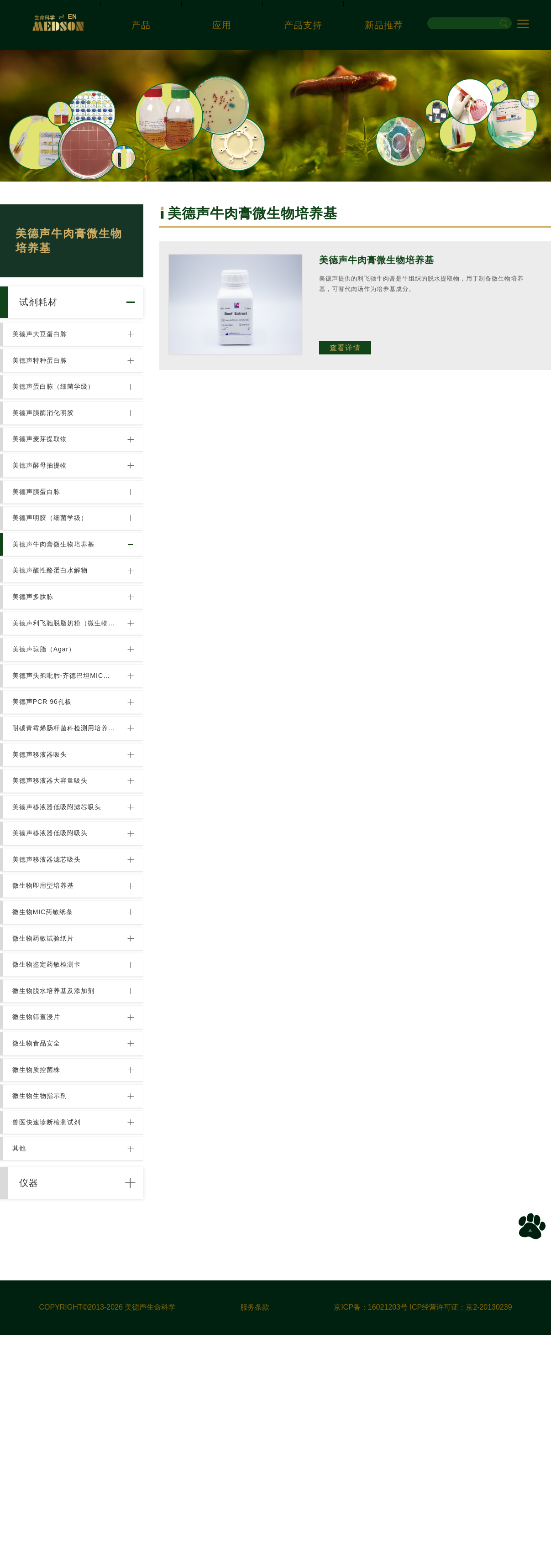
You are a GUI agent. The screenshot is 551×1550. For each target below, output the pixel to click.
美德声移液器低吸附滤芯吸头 (60, 929)
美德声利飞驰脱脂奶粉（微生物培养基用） (65, 703)
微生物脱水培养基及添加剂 (57, 1156)
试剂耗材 (47, 306)
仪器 (36, 1393)
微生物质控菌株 (40, 1253)
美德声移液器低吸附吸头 (53, 962)
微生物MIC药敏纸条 (46, 1059)
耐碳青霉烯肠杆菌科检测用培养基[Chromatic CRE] (65, 832)
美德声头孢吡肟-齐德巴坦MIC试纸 (65, 767)
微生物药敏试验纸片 (47, 1091)
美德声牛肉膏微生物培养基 (57, 605)
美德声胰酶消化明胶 (47, 443)
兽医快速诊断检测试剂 (50, 1318)
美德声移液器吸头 (43, 865)
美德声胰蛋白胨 (40, 541)
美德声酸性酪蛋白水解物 (53, 638)
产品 (141, 25)
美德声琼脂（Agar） (47, 735)
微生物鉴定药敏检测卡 (50, 1124)
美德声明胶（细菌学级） (53, 573)
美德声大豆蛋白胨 (43, 346)
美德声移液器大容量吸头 (53, 897)
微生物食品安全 (40, 1221)
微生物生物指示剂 (43, 1286)
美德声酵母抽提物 (43, 508)
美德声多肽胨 (36, 670)
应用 (221, 25)
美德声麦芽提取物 (43, 476)
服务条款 (254, 1522)
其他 (23, 1350)
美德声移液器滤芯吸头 (50, 994)
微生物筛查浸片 (40, 1188)
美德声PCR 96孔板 (45, 800)
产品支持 (303, 25)
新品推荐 (384, 25)
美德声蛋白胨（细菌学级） (57, 411)
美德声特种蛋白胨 (43, 379)
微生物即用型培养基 (47, 1026)
